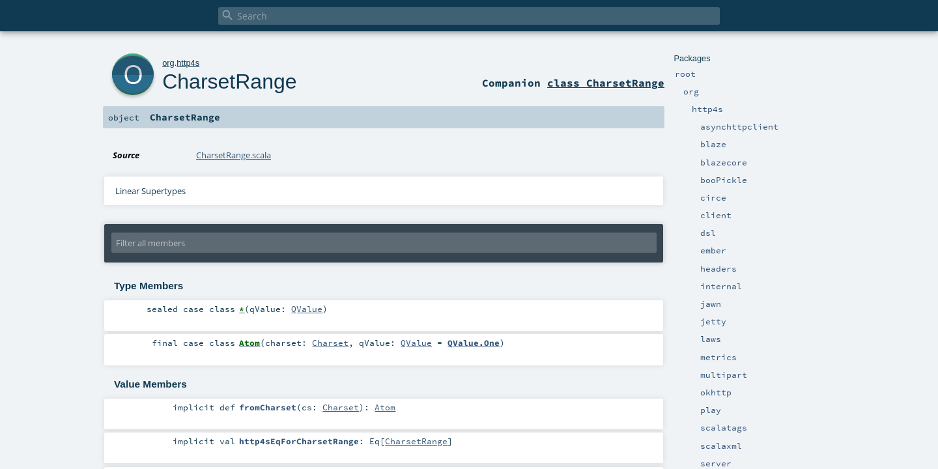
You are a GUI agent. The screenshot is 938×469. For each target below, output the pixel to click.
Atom (385, 407)
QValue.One (474, 342)
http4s (188, 63)
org (168, 63)
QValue (306, 309)
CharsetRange (229, 81)
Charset (330, 342)
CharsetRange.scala (233, 155)
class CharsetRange (605, 82)
